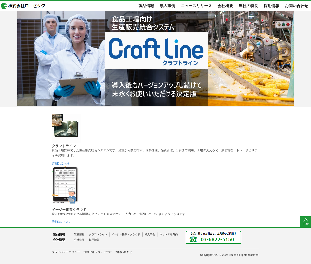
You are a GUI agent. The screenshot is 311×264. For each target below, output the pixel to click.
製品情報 (79, 234)
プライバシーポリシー (66, 252)
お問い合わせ (123, 252)
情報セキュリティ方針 (98, 252)
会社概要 (79, 239)
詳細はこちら (61, 163)
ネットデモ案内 (169, 234)
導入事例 (150, 234)
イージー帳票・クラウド (126, 234)
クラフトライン (98, 234)
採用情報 (94, 239)
